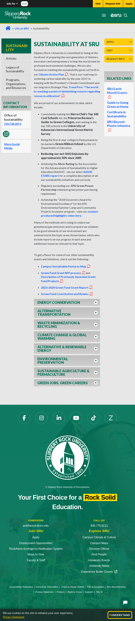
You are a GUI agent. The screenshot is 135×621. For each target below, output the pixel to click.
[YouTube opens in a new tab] (76, 418)
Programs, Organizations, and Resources (16, 84)
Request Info (116, 58)
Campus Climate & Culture (99, 537)
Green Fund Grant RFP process (63, 273)
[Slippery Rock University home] (67, 457)
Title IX (99, 592)
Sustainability (17, 47)
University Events (99, 560)
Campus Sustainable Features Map (66, 266)
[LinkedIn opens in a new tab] (59, 418)
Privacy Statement (13, 617)
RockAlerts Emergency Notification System (36, 548)
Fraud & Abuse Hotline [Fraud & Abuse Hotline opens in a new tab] (72, 587)
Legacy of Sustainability (15, 69)
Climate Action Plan (53, 74)
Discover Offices (99, 548)
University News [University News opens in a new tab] (99, 565)
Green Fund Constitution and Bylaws (67, 294)
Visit (110, 50)
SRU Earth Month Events (117, 93)
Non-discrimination (116, 587)
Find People (99, 554)
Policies (61, 592)
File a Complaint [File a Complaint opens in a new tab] (95, 587)
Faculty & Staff (36, 560)
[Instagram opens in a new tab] (41, 418)
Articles (11, 58)
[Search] (124, 15)
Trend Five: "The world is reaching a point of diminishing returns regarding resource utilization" (67, 91)
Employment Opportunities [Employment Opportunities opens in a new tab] (36, 543)
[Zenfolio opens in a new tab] (111, 418)
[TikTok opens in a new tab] (93, 418)
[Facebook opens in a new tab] (24, 418)
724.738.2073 (12, 123)
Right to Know (75, 592)
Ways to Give (36, 554)
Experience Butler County (99, 571)
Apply (110, 41)
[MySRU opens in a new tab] (114, 15)
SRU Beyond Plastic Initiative (118, 127)
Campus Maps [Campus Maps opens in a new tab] (99, 543)
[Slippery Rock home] (18, 15)
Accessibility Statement (21, 587)
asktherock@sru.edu (36, 525)
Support (89, 592)
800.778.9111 (99, 525)
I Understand (120, 615)
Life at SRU (22, 28)
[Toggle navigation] (103, 15)
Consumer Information (47, 587)
